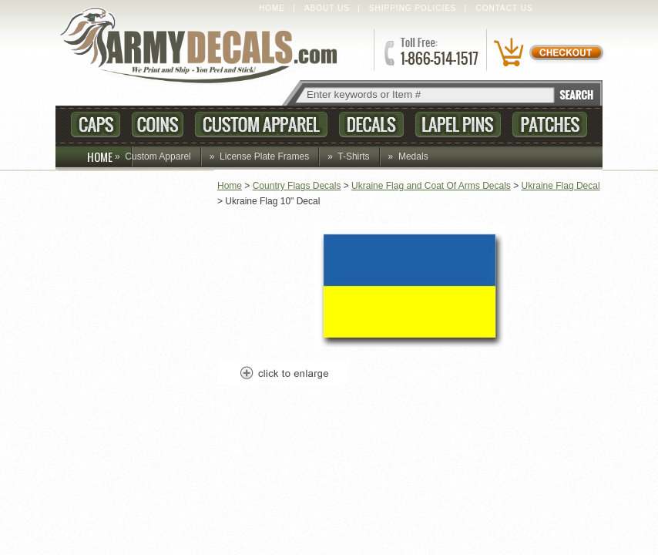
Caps (95, 124)
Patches (549, 124)
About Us (327, 8)
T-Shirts (353, 156)
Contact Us (504, 8)
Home (272, 8)
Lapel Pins (458, 124)
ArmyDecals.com (205, 46)
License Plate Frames (264, 156)
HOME (110, 156)
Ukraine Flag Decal (561, 185)
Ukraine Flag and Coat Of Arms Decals (431, 185)
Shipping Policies (413, 8)
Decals (371, 124)
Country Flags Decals (297, 185)
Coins (157, 124)
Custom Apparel (261, 124)
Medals (413, 156)
